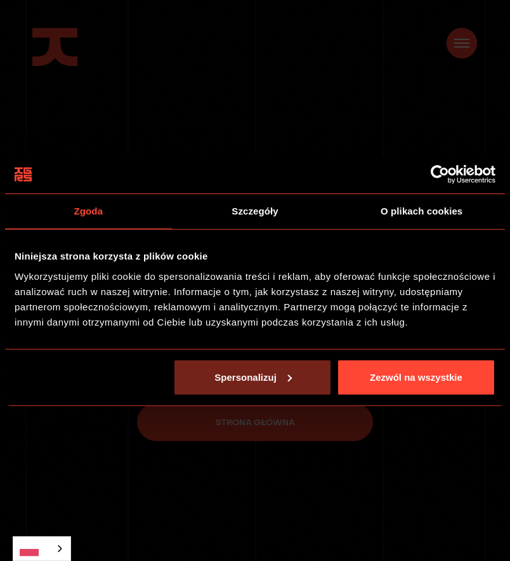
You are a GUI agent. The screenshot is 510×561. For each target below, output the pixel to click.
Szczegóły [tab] (255, 211)
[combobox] (42, 548)
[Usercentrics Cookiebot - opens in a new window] (439, 174)
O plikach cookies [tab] (421, 211)
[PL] (41, 548)
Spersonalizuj (253, 376)
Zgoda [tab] (88, 211)
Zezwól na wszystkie (416, 376)
